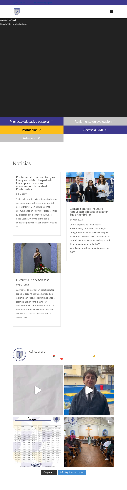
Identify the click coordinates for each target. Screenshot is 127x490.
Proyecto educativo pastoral (30, 121)
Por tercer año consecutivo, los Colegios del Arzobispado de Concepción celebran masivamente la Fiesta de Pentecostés (35, 183)
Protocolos (29, 130)
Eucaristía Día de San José (32, 280)
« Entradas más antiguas (25, 333)
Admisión (29, 138)
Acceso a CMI (93, 130)
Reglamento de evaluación (93, 121)
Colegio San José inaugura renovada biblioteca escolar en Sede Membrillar (89, 211)
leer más (20, 230)
